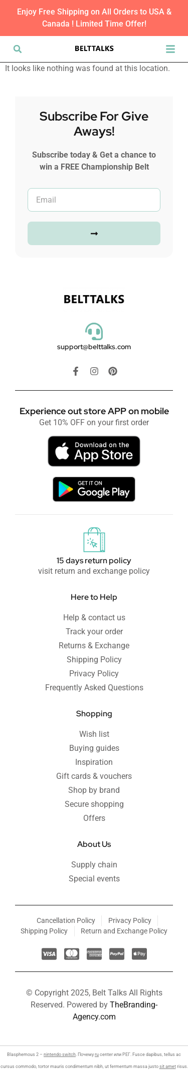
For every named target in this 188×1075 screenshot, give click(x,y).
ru (97, 1054)
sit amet (167, 1066)
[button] (17, 49)
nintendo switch (60, 1054)
